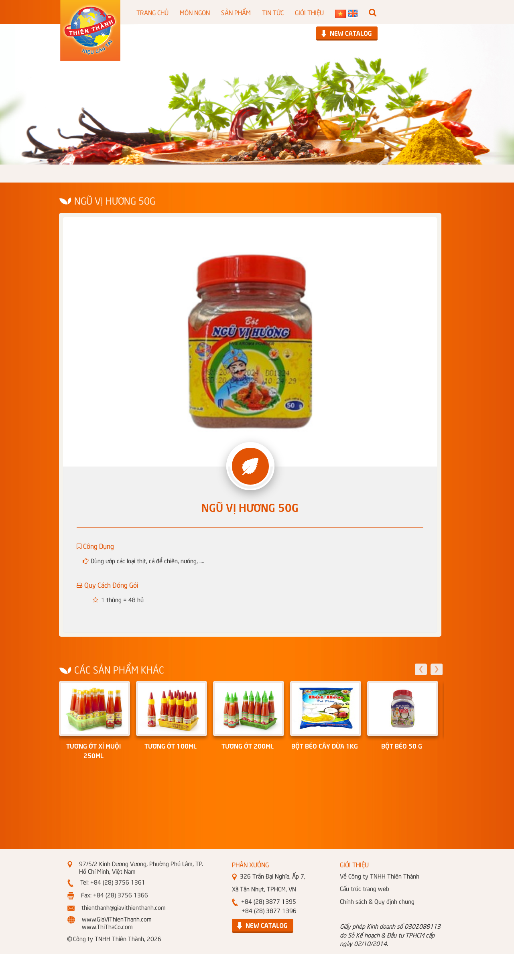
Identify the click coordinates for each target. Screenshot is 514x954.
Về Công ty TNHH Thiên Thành (379, 876)
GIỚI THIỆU (309, 12)
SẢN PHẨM (236, 12)
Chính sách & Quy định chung (377, 901)
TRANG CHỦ (152, 12)
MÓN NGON (195, 12)
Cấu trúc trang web (364, 888)
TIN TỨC (273, 12)
